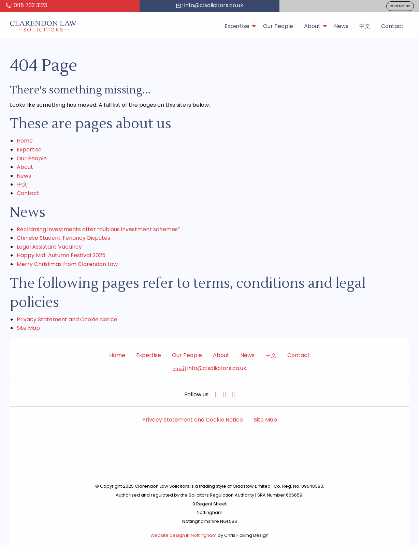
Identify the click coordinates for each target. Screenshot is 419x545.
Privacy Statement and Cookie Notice (67, 319)
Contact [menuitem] (392, 26)
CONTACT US (400, 6)
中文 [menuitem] (364, 26)
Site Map (28, 328)
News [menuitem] (341, 26)
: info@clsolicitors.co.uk (209, 5)
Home (25, 141)
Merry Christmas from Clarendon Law (67, 264)
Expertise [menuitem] (237, 26)
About (25, 167)
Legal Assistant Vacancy (49, 247)
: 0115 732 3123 (26, 5)
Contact (28, 193)
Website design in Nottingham (183, 535)
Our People (32, 158)
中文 (22, 184)
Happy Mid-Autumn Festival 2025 (61, 255)
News (24, 176)
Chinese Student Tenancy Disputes (63, 238)
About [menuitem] (312, 26)
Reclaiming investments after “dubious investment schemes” (98, 229)
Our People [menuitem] (278, 26)
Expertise (29, 149)
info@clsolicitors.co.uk (210, 368)
